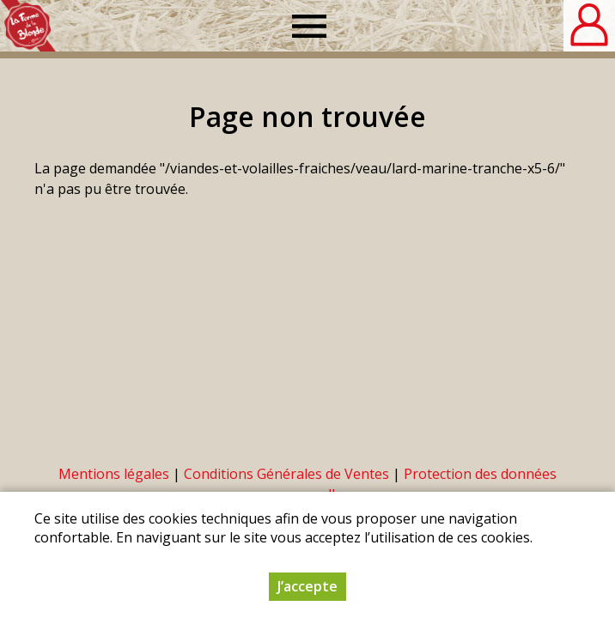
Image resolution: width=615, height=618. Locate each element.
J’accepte (307, 586)
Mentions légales (113, 473)
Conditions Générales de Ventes (286, 473)
